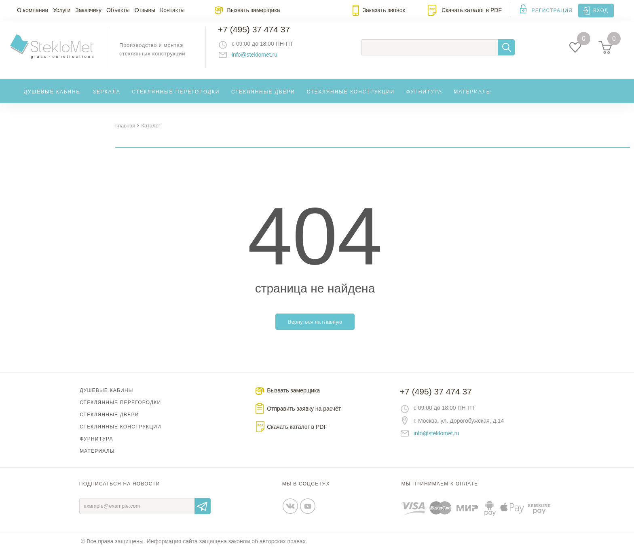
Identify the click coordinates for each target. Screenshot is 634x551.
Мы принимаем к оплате (440, 484)
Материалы (472, 99)
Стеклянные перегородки (176, 99)
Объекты (118, 10)
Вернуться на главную (315, 322)
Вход (600, 10)
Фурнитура (424, 99)
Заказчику (88, 10)
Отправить (202, 506)
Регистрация (552, 10)
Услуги (61, 10)
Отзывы (145, 10)
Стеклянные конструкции (350, 99)
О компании (32, 10)
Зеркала (106, 99)
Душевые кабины (53, 99)
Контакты (172, 10)
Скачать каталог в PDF (472, 10)
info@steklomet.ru (262, 58)
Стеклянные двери (263, 99)
